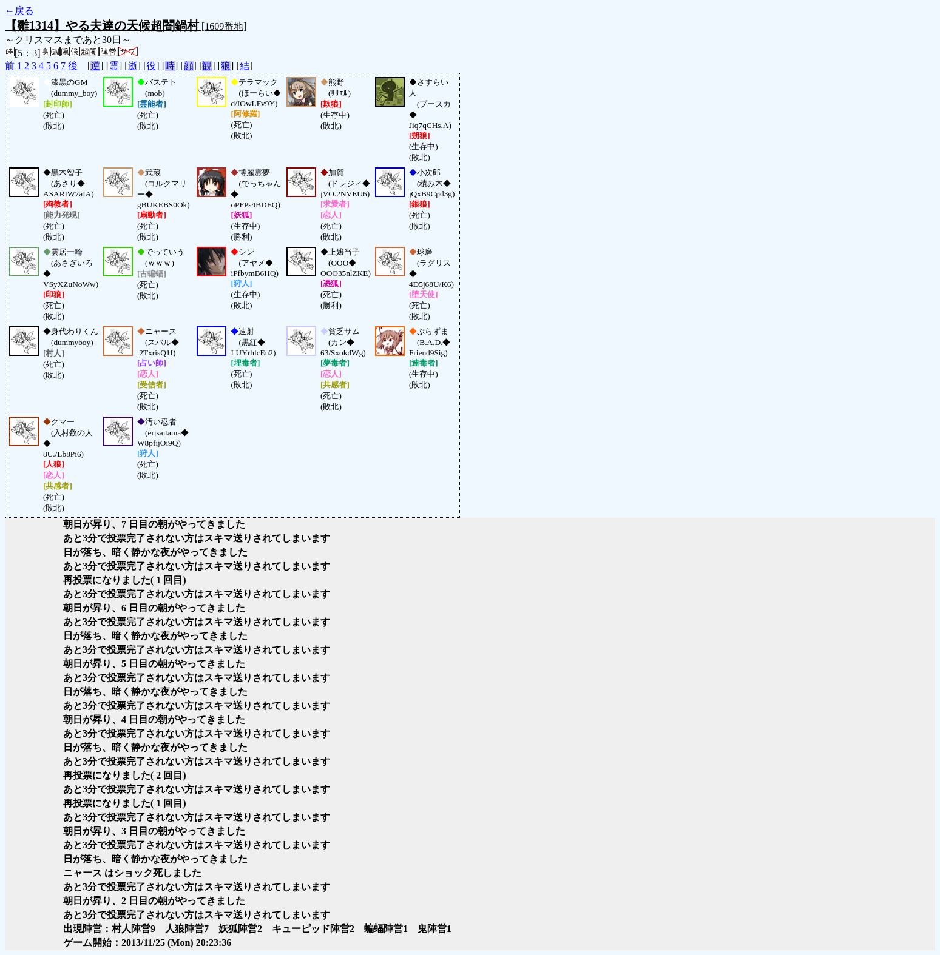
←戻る (19, 10)
